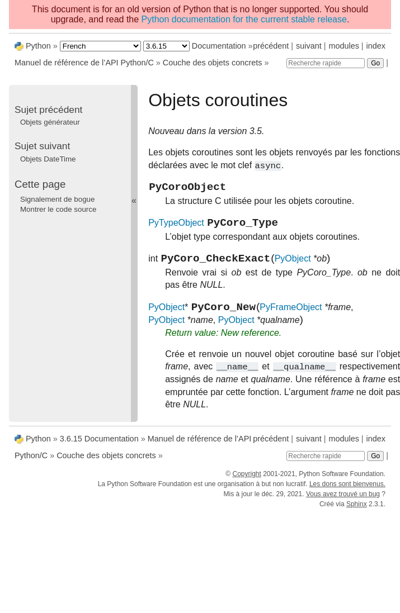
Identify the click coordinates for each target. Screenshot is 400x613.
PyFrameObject (291, 317)
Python (38, 45)
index (375, 45)
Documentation (219, 45)
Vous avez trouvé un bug (343, 502)
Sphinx (356, 512)
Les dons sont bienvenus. (347, 492)
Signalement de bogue (57, 199)
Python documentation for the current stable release (244, 19)
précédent (271, 45)
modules (343, 45)
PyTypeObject (176, 228)
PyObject (293, 266)
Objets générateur (50, 122)
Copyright (246, 482)
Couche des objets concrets (212, 62)
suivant (309, 45)
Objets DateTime (48, 159)
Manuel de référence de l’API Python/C (84, 62)
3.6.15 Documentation (99, 447)
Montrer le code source (58, 209)
